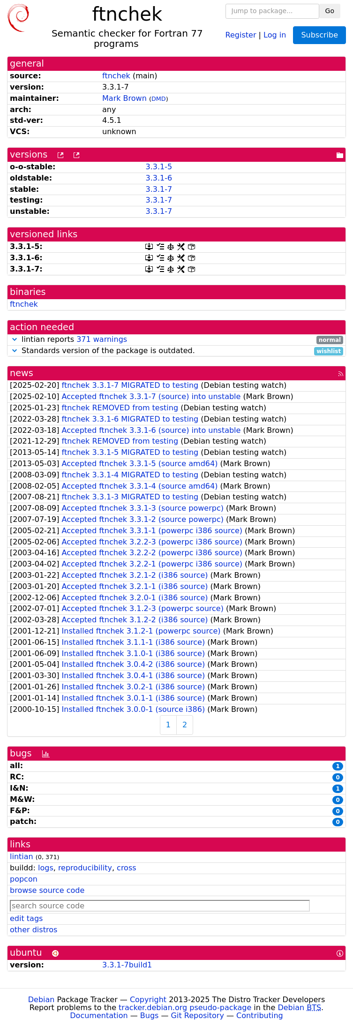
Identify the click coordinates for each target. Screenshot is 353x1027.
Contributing (259, 1015)
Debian (41, 999)
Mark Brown (124, 98)
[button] (14, 339)
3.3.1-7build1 (127, 964)
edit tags (26, 918)
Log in (274, 34)
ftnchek (116, 75)
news (21, 373)
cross (126, 867)
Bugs (149, 1015)
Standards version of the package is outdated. (176, 351)
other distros (33, 929)
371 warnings (101, 339)
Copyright (148, 999)
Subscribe (319, 34)
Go (329, 11)
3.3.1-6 (158, 178)
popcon (24, 879)
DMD (158, 98)
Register (240, 34)
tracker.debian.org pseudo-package (185, 1007)
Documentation (99, 1015)
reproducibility (85, 867)
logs (45, 867)
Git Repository (197, 1015)
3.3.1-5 (158, 166)
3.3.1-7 (158, 189)
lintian (21, 856)
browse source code (47, 890)
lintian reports (176, 340)
